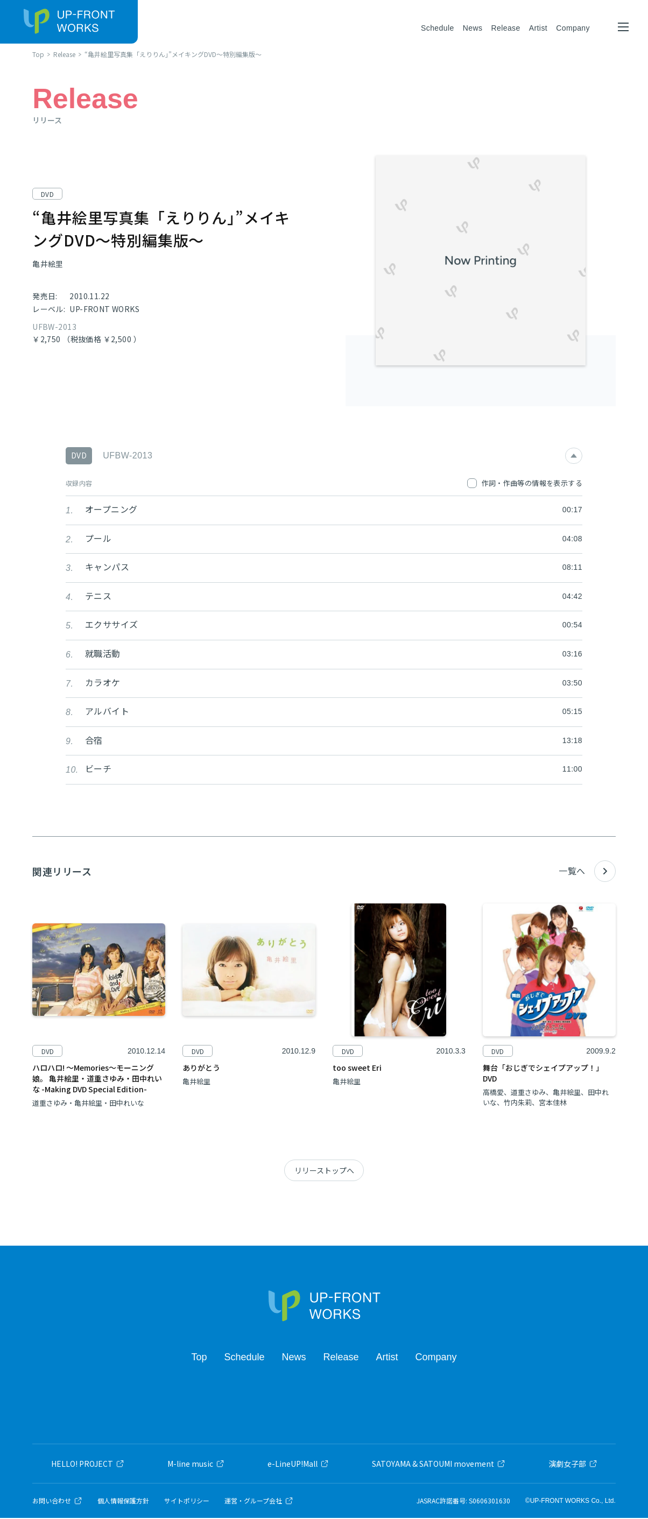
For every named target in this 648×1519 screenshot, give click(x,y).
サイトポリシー (186, 1501)
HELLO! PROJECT (87, 1464)
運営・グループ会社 (258, 1501)
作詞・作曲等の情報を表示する (524, 483)
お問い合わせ (57, 1501)
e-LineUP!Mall (298, 1464)
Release (505, 28)
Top (199, 1357)
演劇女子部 (572, 1464)
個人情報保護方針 (123, 1501)
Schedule (437, 28)
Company (573, 28)
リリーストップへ (324, 1171)
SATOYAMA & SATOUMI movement (438, 1464)
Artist (538, 28)
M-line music (195, 1464)
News (473, 28)
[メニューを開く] (623, 27)
